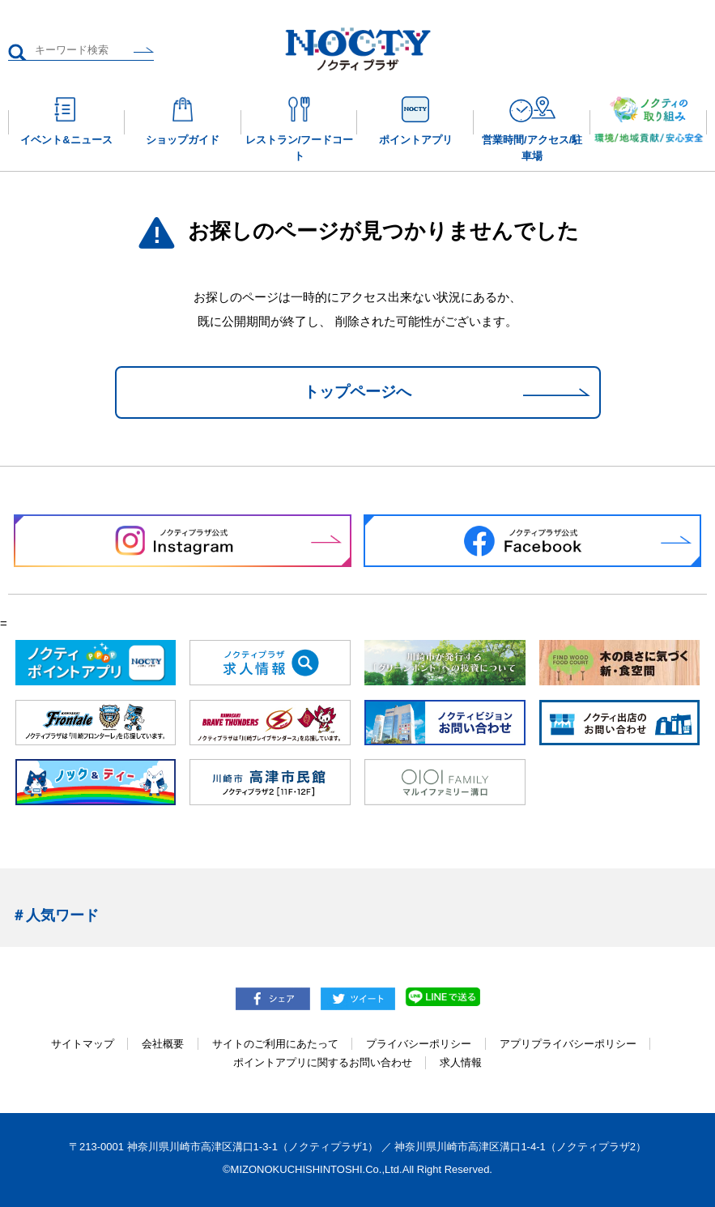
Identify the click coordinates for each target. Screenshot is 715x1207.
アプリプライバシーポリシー (568, 1044)
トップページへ (357, 391)
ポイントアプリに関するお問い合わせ (322, 1062)
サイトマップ (82, 1044)
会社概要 (163, 1044)
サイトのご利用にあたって (275, 1044)
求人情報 (461, 1062)
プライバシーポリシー (418, 1044)
